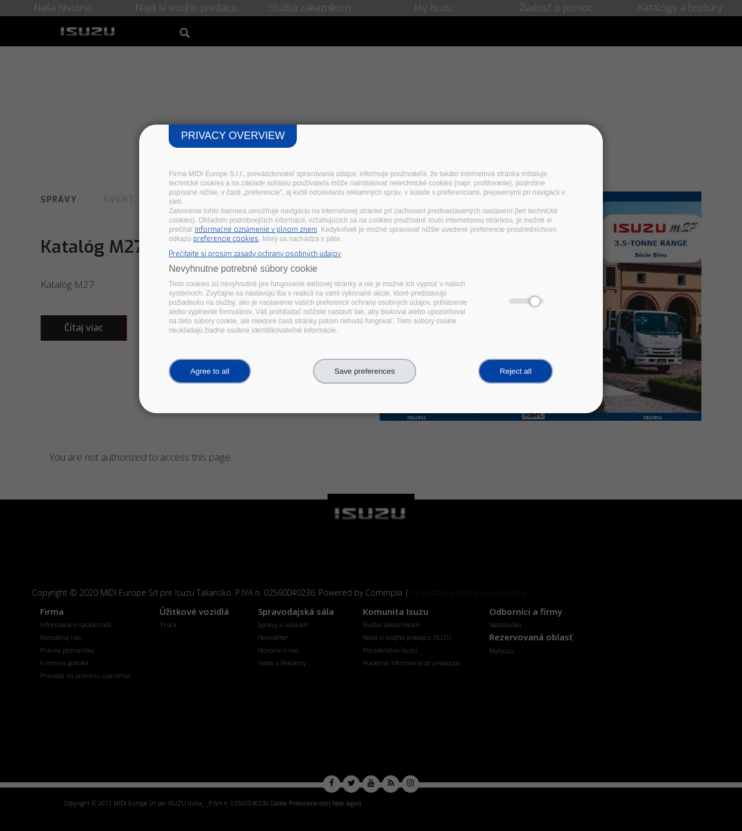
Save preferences (364, 371)
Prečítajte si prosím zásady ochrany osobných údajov (255, 253)
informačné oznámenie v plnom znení (256, 229)
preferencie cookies (226, 238)
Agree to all (209, 371)
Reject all (516, 371)
